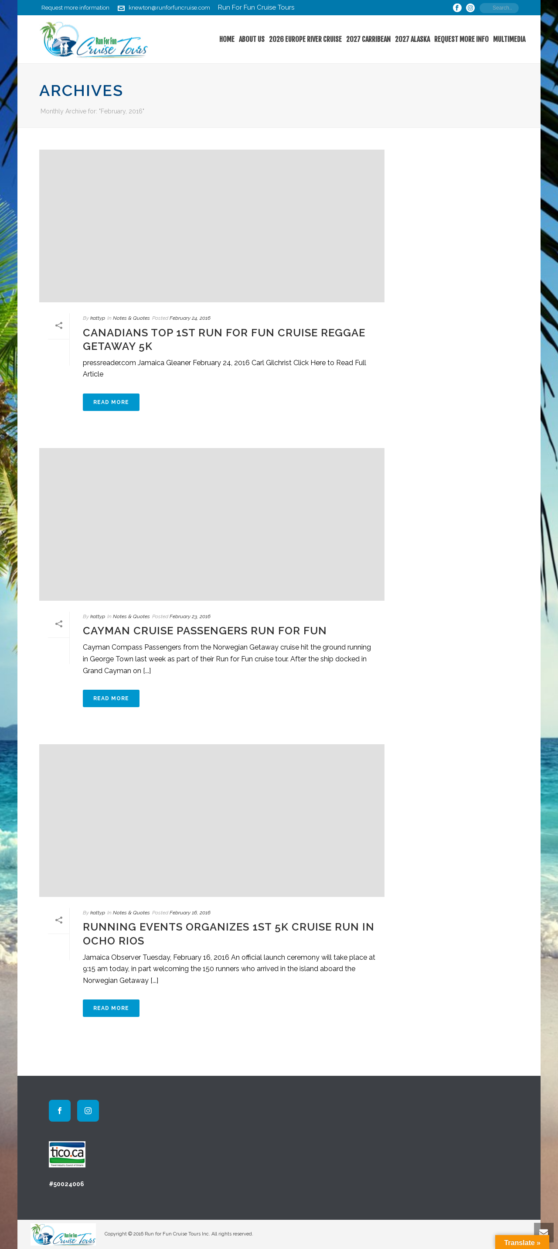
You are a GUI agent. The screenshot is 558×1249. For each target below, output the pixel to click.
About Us (252, 39)
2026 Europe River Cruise (305, 39)
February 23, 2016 (190, 616)
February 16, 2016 (190, 913)
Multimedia (509, 39)
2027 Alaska (412, 39)
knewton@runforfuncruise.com (169, 7)
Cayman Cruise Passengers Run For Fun (205, 630)
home (227, 39)
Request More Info (461, 39)
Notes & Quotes (131, 318)
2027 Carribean (368, 39)
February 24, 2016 (190, 318)
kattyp (97, 318)
